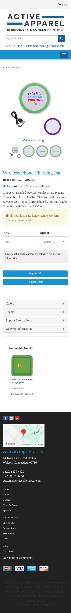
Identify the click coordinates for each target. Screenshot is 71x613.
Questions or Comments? (18, 557)
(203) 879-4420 (14, 45)
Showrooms (9, 522)
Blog (5, 545)
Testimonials (9, 533)
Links (6, 538)
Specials (7, 510)
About (6, 494)
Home (6, 489)
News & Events (10, 505)
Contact (6, 499)
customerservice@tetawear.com (45, 45)
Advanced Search (11, 517)
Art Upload (8, 551)
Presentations (9, 528)
